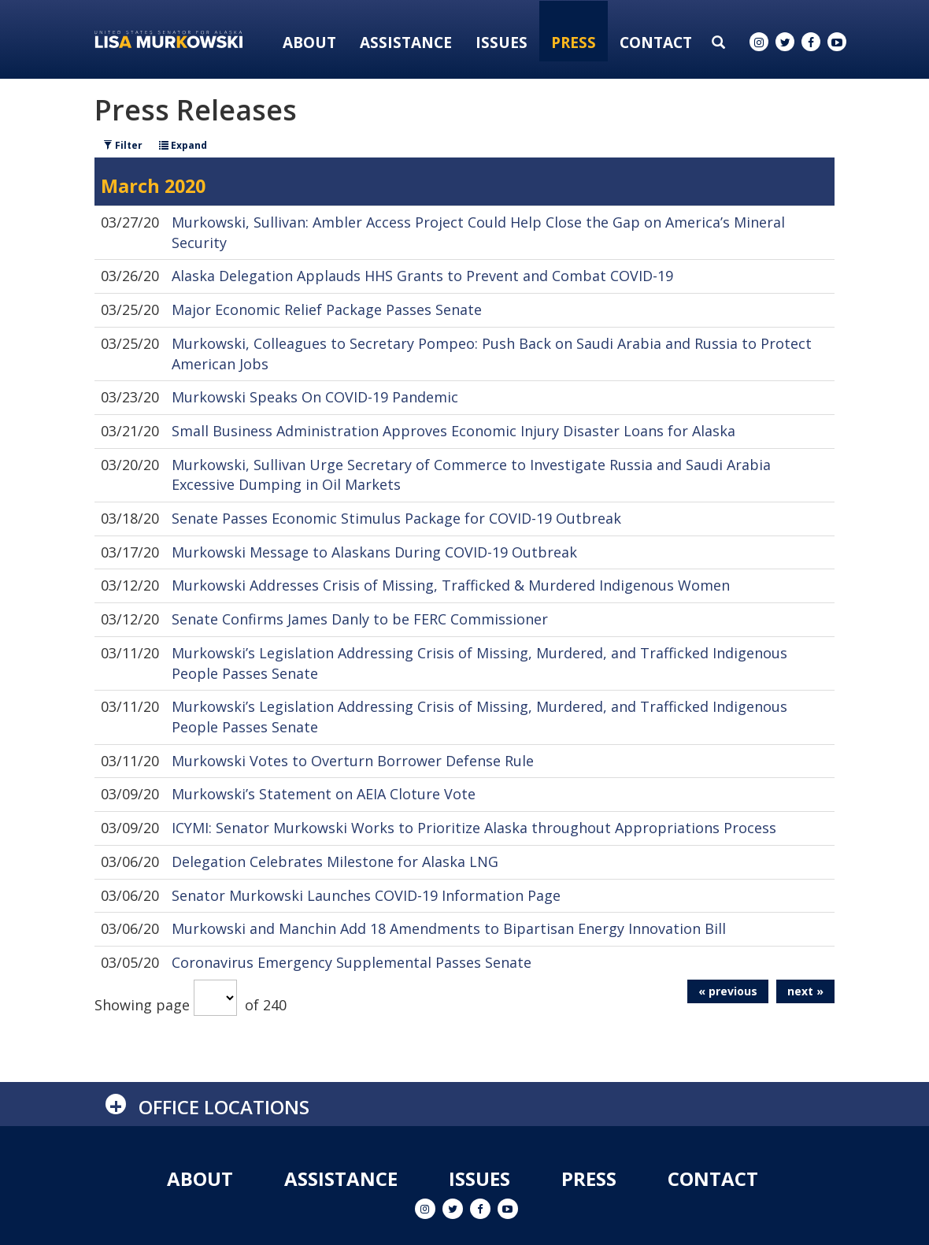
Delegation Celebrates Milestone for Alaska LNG (335, 861)
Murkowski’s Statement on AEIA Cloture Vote (324, 793)
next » (805, 991)
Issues (501, 42)
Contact (656, 42)
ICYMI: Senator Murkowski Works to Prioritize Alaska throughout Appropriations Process (474, 827)
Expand (183, 145)
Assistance (406, 42)
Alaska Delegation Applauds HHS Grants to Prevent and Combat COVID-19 (422, 275)
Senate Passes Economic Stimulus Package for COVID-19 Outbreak (396, 518)
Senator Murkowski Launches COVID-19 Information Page (366, 895)
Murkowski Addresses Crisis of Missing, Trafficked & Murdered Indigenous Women (451, 585)
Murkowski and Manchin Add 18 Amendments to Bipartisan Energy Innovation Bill (449, 928)
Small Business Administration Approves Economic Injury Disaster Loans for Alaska (453, 430)
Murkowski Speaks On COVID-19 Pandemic (315, 396)
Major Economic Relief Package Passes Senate (327, 309)
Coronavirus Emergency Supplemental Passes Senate (351, 962)
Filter (122, 145)
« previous (727, 991)
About (309, 42)
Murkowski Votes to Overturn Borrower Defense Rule (353, 760)
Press (573, 42)
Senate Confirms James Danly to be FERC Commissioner (360, 619)
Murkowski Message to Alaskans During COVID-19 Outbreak (374, 552)
